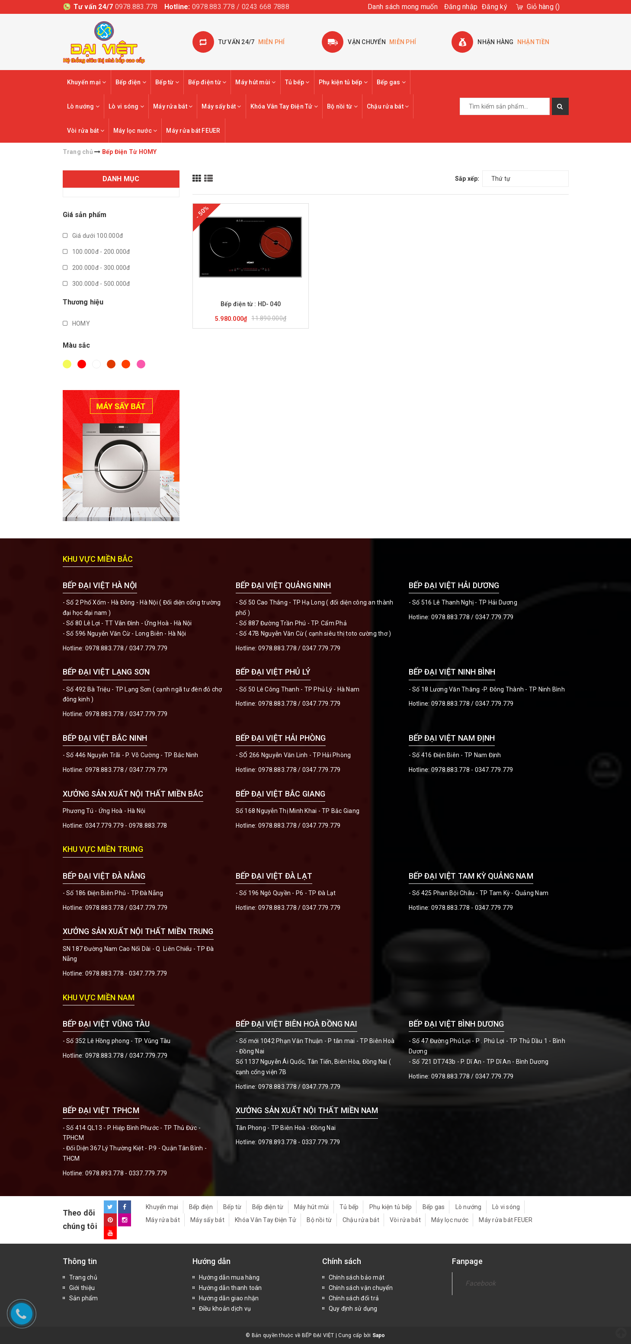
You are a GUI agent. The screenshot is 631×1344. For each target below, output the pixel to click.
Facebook (480, 1283)
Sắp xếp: (467, 178)
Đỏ (81, 364)
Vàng (67, 364)
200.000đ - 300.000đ (96, 267)
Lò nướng (83, 106)
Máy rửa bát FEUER (193, 130)
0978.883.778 (136, 7)
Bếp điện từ (207, 82)
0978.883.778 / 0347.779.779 (126, 1055)
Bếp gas (391, 82)
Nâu (111, 364)
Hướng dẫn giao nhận (229, 1298)
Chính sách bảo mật (357, 1277)
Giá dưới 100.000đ (93, 235)
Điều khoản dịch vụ (225, 1308)
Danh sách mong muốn (403, 7)
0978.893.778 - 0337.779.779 (126, 1173)
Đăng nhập (460, 7)
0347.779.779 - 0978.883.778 (126, 825)
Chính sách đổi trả (354, 1298)
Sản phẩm (83, 1298)
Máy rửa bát (172, 106)
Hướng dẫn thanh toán (230, 1287)
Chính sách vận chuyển (361, 1287)
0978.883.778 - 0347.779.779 (472, 769)
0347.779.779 (148, 648)
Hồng (141, 364)
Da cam (126, 364)
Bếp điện (131, 82)
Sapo (378, 1335)
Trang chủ (83, 1277)
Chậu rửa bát (388, 106)
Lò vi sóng (126, 106)
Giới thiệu (82, 1287)
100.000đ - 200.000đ (96, 251)
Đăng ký (494, 7)
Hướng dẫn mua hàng (229, 1277)
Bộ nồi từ (342, 106)
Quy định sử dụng (353, 1308)
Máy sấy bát (221, 106)
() (543, 7)
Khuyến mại (86, 82)
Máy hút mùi (255, 82)
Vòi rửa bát (85, 130)
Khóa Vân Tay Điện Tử (284, 106)
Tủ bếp (297, 82)
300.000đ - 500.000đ (96, 283)
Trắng (96, 364)
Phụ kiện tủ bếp (343, 82)
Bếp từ (167, 82)
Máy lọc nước (135, 130)
